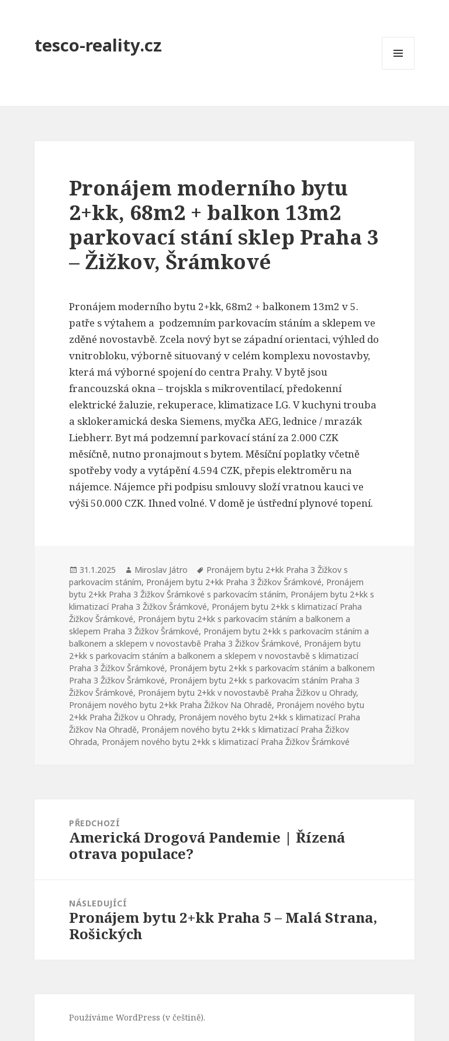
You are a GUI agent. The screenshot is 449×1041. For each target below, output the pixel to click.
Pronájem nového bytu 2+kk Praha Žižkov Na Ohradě (170, 704)
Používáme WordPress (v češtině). (137, 1017)
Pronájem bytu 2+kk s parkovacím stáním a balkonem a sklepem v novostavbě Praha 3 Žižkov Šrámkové (219, 637)
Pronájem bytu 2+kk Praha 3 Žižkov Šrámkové (234, 582)
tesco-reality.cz (98, 44)
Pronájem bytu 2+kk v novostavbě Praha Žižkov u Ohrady (247, 692)
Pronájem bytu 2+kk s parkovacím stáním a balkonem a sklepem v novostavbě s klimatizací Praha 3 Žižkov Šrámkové (215, 656)
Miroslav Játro (161, 569)
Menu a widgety (398, 69)
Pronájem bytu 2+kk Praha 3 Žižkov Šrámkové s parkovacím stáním (216, 588)
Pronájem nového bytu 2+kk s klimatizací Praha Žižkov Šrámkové (226, 741)
